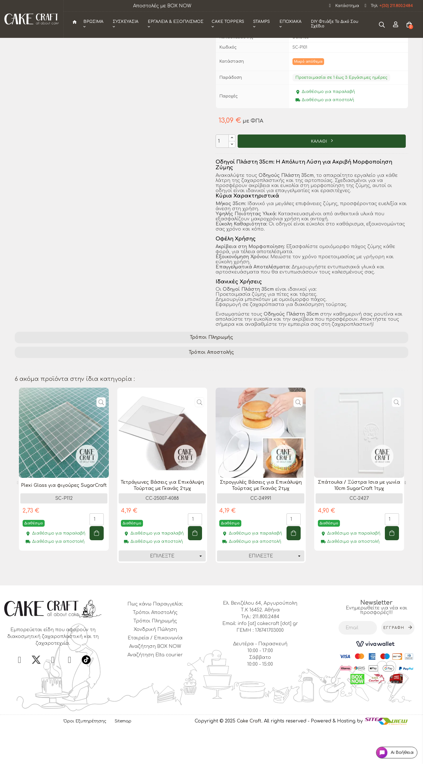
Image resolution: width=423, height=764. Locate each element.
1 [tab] (208, 610)
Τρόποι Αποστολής (211, 387)
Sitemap (123, 756)
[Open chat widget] (391, 748)
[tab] (211, 372)
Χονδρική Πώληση (155, 664)
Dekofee (300, 72)
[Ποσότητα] (222, 176)
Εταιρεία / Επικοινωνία (155, 673)
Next (405, 518)
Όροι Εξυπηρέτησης (85, 756)
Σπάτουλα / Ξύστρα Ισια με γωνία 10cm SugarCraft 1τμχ (359, 520)
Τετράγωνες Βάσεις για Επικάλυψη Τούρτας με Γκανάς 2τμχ (162, 520)
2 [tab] (214, 610)
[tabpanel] (64, 508)
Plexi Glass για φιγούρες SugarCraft (64, 520)
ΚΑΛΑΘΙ (319, 176)
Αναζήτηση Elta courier (155, 690)
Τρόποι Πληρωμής (211, 372)
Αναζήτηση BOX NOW (155, 681)
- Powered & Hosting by (336, 756)
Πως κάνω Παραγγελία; (155, 639)
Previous (17, 518)
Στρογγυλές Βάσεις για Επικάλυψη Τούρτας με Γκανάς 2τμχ (261, 520)
